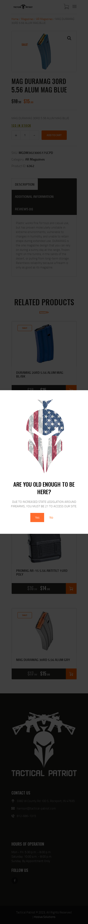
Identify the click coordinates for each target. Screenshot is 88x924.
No (51, 517)
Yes (37, 517)
